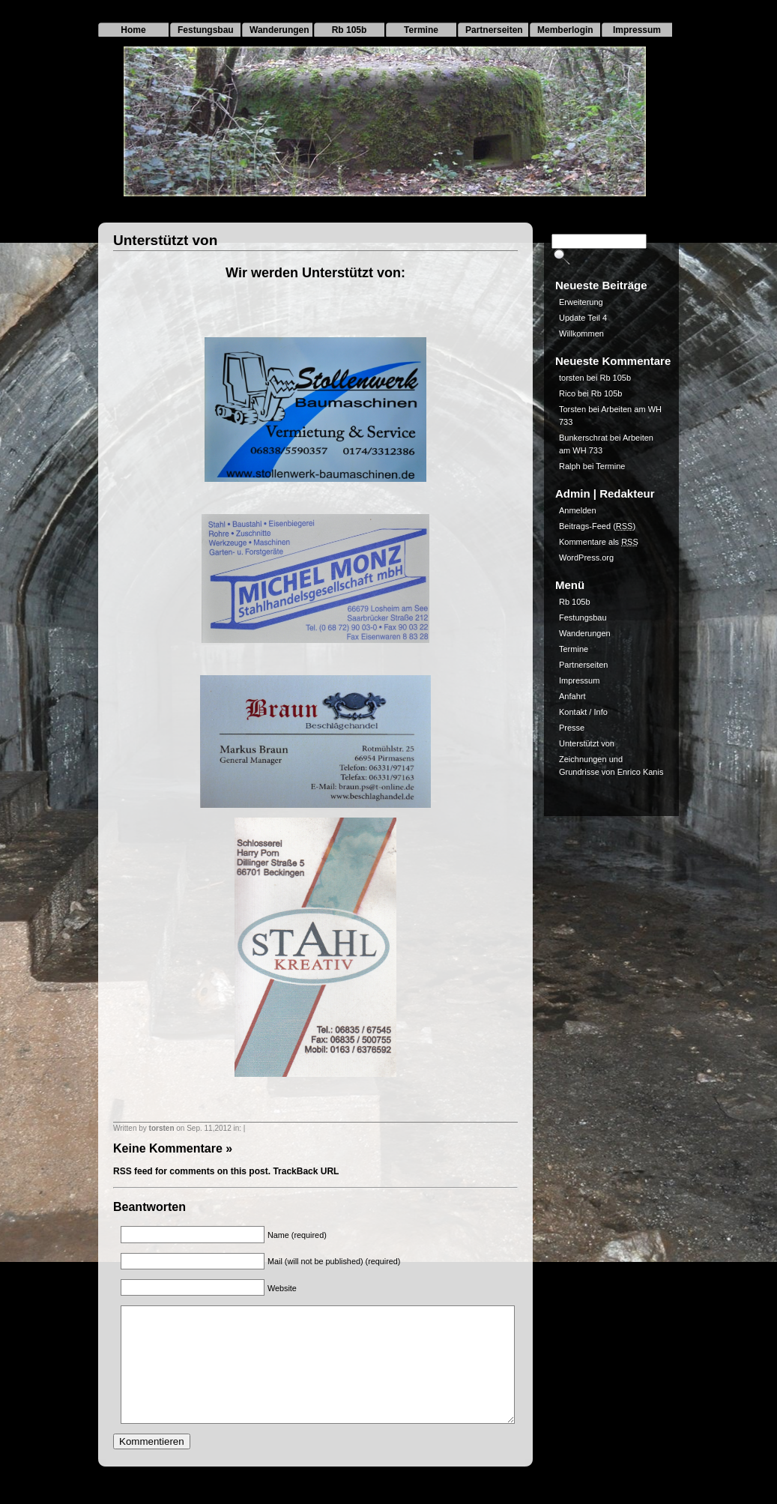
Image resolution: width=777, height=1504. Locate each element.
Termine (421, 30)
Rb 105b (349, 30)
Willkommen (581, 333)
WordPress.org (586, 557)
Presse (571, 727)
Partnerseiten (494, 30)
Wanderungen (279, 30)
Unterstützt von (165, 240)
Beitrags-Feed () (597, 526)
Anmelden (577, 510)
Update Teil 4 (583, 317)
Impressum (637, 30)
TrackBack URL (306, 1171)
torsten (162, 1128)
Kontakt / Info (583, 711)
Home (133, 30)
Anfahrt (572, 696)
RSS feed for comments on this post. (191, 1171)
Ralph (570, 466)
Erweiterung (581, 302)
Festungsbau (206, 30)
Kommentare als (598, 541)
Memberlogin (565, 30)
